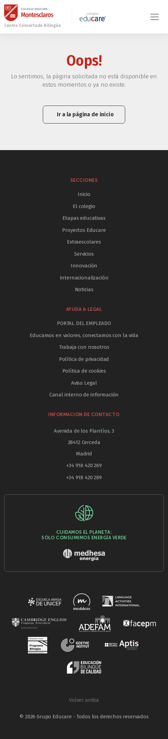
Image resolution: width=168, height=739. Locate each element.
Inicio (84, 194)
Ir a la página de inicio (85, 114)
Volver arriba (84, 700)
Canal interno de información (84, 395)
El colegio (84, 206)
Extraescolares (84, 242)
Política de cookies (84, 371)
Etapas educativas (83, 218)
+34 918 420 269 (84, 465)
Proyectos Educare (84, 230)
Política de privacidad (84, 359)
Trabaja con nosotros (84, 347)
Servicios (84, 254)
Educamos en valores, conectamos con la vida (84, 335)
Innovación (84, 266)
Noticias (84, 289)
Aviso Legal (84, 383)
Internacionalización (84, 278)
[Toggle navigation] (154, 16)
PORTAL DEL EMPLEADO (84, 323)
